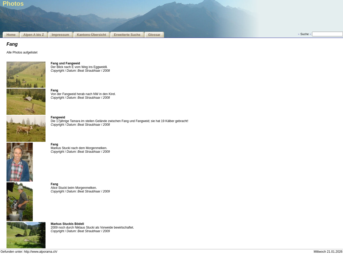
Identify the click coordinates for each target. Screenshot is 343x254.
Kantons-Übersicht (91, 35)
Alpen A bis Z (33, 35)
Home (11, 35)
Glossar (154, 35)
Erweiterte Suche (127, 35)
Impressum (60, 35)
